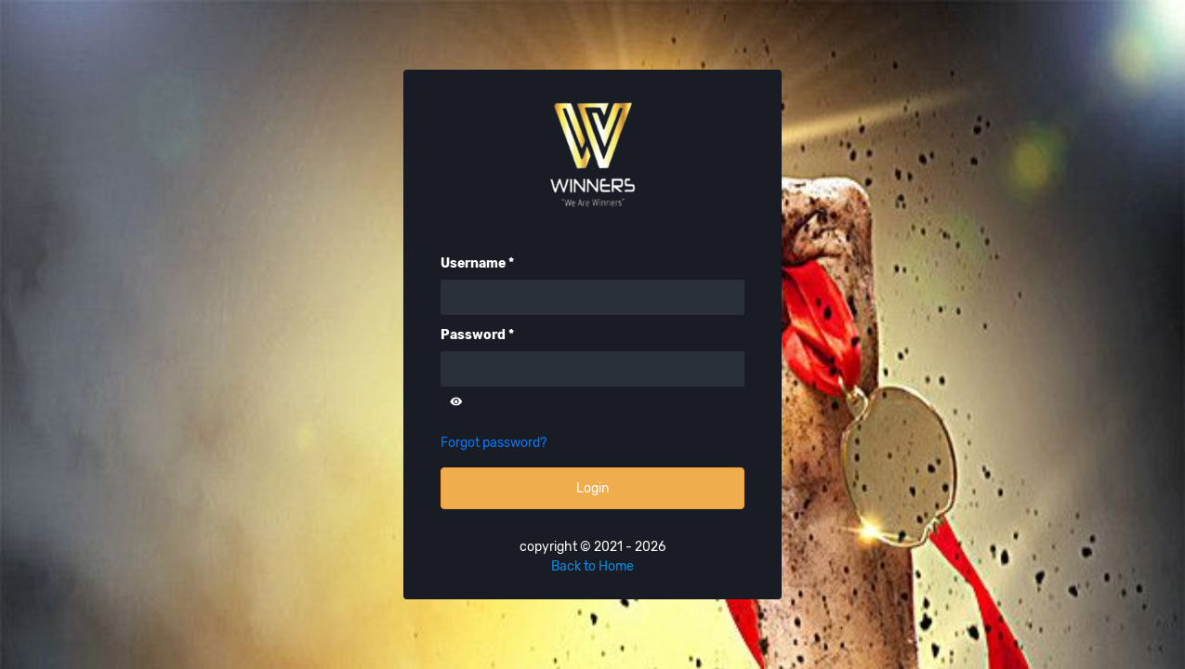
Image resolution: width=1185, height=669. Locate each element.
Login (592, 488)
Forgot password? (493, 443)
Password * (477, 335)
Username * (477, 263)
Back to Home (592, 566)
